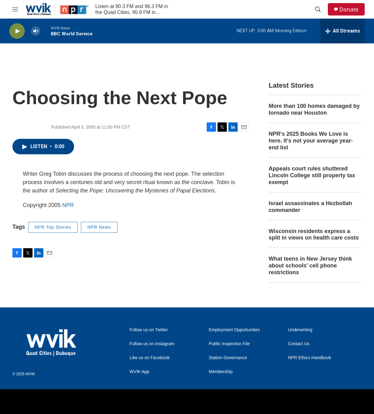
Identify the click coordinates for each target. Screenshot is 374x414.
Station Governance (228, 357)
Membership (221, 371)
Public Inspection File (229, 343)
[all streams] (342, 31)
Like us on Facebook (149, 357)
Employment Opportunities (234, 330)
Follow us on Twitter (149, 330)
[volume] (35, 31)
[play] (17, 31)
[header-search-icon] (318, 9)
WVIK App (139, 371)
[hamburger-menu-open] (15, 9)
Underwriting (300, 330)
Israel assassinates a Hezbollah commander (310, 206)
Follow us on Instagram (152, 343)
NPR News (99, 227)
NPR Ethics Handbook (309, 357)
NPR (68, 205)
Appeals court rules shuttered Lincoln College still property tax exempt (312, 175)
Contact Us (298, 343)
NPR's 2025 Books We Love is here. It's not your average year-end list (311, 141)
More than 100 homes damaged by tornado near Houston (314, 109)
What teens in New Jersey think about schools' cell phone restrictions (310, 265)
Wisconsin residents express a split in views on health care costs (314, 234)
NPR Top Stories (53, 227)
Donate (349, 9)
